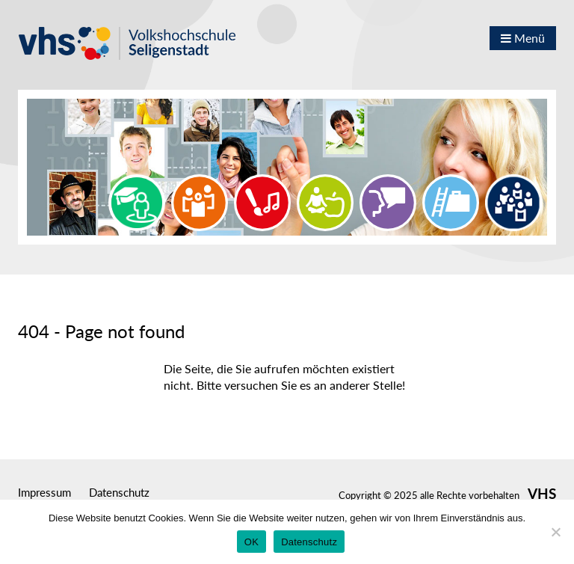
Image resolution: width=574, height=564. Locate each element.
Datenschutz (119, 492)
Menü (523, 38)
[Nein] (555, 531)
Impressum (44, 492)
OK (251, 542)
